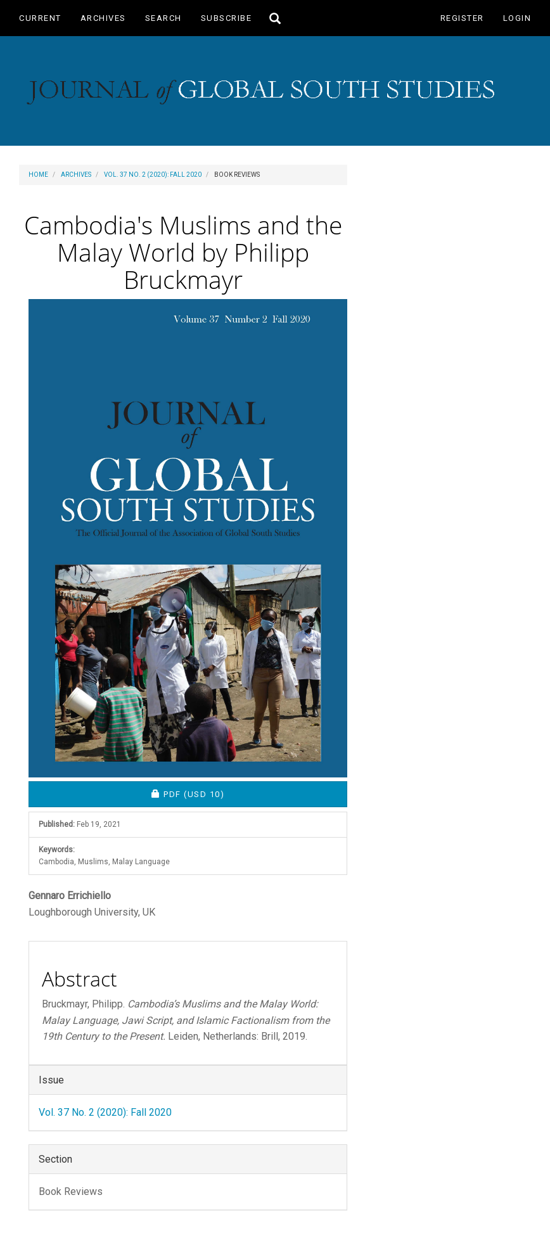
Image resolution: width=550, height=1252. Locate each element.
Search (163, 18)
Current (40, 18)
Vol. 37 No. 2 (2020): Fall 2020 (152, 174)
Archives (103, 18)
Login (517, 18)
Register (462, 18)
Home (38, 174)
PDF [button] (231, 793)
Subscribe (226, 18)
